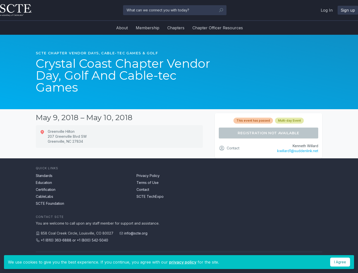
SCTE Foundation (50, 203)
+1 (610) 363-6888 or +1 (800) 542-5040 (74, 240)
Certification (45, 189)
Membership (147, 27)
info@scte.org (135, 233)
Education (44, 182)
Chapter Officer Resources (217, 27)
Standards (44, 175)
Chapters (175, 27)
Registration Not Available (268, 133)
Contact (142, 189)
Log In (327, 10)
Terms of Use (147, 182)
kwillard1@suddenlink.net (297, 151)
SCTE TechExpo (150, 196)
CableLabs (44, 196)
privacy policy (182, 262)
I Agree (340, 262)
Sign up (348, 10)
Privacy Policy (148, 175)
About (122, 27)
